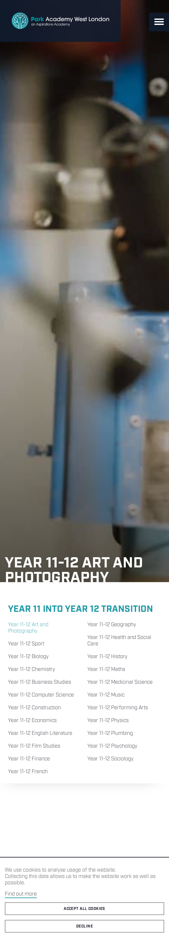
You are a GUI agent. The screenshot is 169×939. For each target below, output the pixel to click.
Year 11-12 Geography (111, 624)
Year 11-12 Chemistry (31, 669)
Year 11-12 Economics (32, 720)
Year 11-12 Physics (108, 720)
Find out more (21, 894)
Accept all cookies (84, 908)
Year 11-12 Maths (106, 669)
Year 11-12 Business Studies (39, 682)
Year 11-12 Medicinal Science (120, 682)
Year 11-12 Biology (28, 656)
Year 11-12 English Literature (40, 733)
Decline (84, 926)
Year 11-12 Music (106, 695)
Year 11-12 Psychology (112, 746)
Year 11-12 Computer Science (41, 695)
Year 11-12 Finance (29, 759)
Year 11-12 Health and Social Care (119, 640)
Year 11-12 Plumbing (110, 733)
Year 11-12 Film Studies (34, 746)
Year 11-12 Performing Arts (117, 707)
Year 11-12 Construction (34, 707)
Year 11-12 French (28, 771)
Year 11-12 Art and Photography (28, 628)
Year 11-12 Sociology (110, 759)
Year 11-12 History (107, 656)
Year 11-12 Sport (26, 644)
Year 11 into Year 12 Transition (80, 609)
